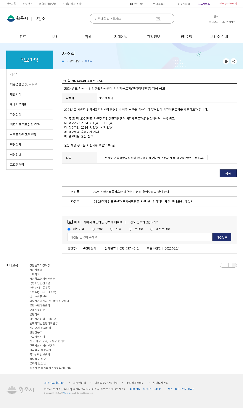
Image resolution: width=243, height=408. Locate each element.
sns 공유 (234, 61)
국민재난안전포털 (40, 283)
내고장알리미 (37, 337)
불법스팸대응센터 (40, 305)
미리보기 (200, 158)
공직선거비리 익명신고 (43, 319)
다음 (230, 265)
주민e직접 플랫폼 (40, 288)
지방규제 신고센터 (40, 328)
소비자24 (35, 274)
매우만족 (75, 229)
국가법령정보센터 (40, 354)
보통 (115, 229)
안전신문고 (36, 332)
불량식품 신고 (38, 359)
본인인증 (138, 4)
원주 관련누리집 (228, 3)
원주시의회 (184, 4)
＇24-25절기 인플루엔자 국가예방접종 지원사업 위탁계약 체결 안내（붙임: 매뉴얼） (143, 201)
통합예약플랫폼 (47, 4)
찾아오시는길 (160, 383)
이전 (222, 265)
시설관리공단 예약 (73, 4)
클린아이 (35, 314)
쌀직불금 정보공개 (40, 350)
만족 (97, 229)
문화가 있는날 (38, 363)
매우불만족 (160, 229)
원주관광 (28, 4)
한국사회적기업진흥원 (42, 346)
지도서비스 (204, 4)
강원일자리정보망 (40, 265)
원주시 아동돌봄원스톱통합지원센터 (51, 368)
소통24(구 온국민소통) (43, 292)
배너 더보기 (234, 265)
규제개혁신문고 (39, 310)
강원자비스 (36, 270)
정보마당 (74, 61)
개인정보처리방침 (54, 383)
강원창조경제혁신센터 (42, 279)
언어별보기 (159, 4)
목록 (228, 173)
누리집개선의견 (135, 383)
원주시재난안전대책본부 (44, 323)
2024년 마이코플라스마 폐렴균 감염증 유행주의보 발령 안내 (131, 191)
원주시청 (11, 4)
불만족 (136, 229)
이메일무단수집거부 (106, 383)
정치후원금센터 (39, 296)
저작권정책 (79, 383)
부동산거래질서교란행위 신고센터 (49, 301)
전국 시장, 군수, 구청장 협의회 (47, 341)
